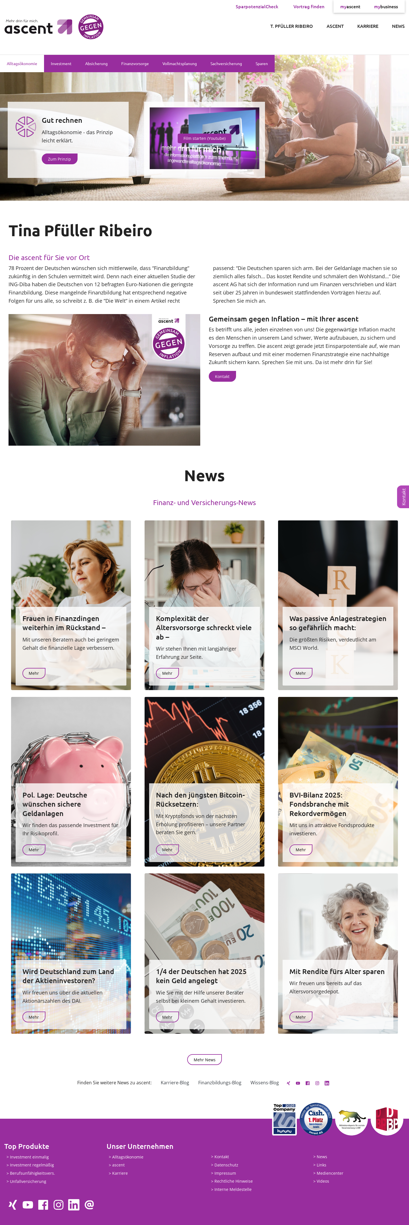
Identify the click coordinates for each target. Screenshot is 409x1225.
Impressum (225, 1173)
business (386, 6)
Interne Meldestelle (233, 1189)
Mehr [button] (34, 673)
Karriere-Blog (175, 1082)
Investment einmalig (29, 1157)
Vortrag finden (308, 6)
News (398, 26)
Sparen (262, 63)
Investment (61, 63)
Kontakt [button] (222, 376)
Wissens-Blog (265, 1082)
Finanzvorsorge (135, 63)
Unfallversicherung (28, 1181)
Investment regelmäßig (32, 1165)
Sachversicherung (226, 63)
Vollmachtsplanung (179, 63)
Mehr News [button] (205, 1059)
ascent (350, 6)
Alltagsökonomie (22, 63)
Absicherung (96, 63)
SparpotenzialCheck (257, 6)
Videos (323, 1181)
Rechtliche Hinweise (233, 1181)
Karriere (367, 26)
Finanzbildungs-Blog (219, 1082)
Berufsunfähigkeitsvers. (32, 1173)
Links (321, 1165)
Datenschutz (226, 1165)
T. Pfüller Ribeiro (291, 26)
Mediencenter (330, 1173)
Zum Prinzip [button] (59, 159)
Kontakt (403, 496)
